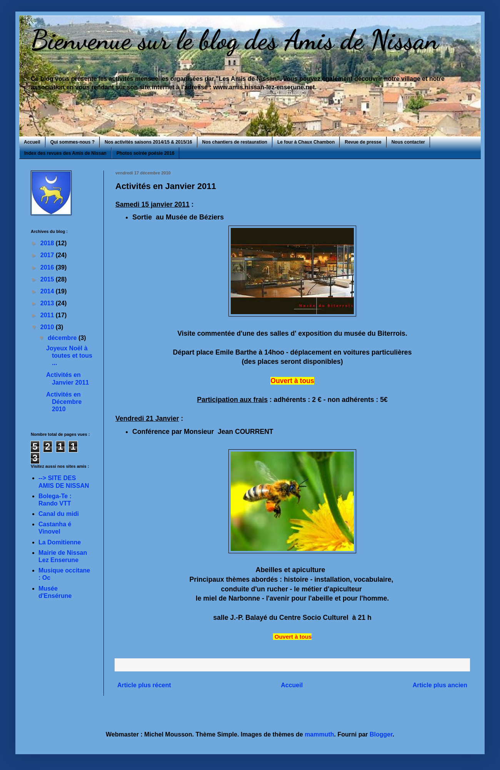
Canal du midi (58, 514)
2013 (48, 303)
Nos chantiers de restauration (234, 142)
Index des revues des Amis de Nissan (65, 153)
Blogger (381, 734)
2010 (48, 327)
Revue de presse (363, 142)
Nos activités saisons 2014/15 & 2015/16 (148, 142)
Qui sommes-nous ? (72, 142)
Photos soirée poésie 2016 (146, 153)
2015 (48, 279)
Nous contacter (408, 142)
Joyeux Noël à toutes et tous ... (69, 355)
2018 (48, 243)
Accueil (32, 142)
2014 (48, 291)
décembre (63, 338)
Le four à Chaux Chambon (306, 142)
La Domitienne (59, 542)
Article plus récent (144, 685)
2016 (48, 267)
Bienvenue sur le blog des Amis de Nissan (234, 40)
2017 (48, 255)
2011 (48, 315)
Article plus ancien (440, 685)
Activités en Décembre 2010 (64, 401)
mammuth (319, 734)
